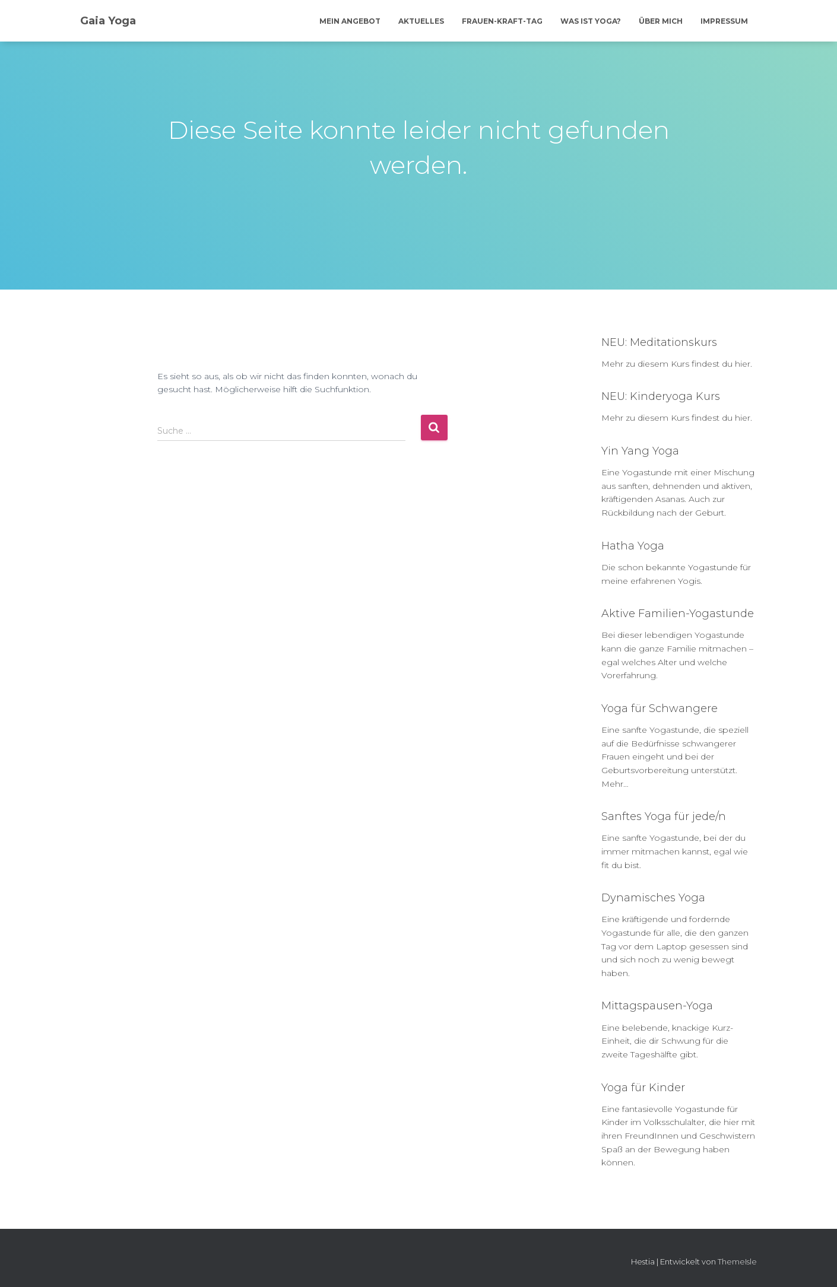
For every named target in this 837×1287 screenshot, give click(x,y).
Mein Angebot (350, 21)
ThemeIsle (737, 1261)
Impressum (724, 21)
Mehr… (615, 783)
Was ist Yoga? (590, 21)
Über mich (661, 21)
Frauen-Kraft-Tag (502, 21)
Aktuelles (421, 21)
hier (742, 363)
